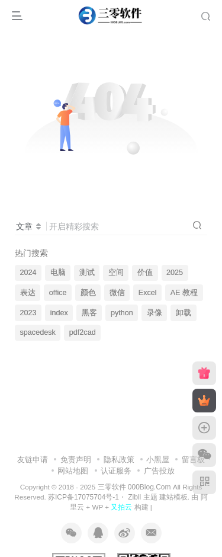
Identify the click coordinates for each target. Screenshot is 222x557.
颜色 (88, 293)
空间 (116, 272)
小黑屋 (157, 459)
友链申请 (32, 459)
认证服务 (116, 470)
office (58, 293)
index (59, 313)
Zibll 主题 (141, 497)
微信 (117, 293)
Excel (148, 293)
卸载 (183, 313)
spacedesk (38, 332)
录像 (154, 313)
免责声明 (75, 459)
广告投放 (159, 470)
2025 (174, 272)
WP (97, 507)
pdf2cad (82, 332)
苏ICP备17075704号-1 (83, 497)
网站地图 (72, 470)
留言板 (193, 459)
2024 (28, 272)
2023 (28, 313)
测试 (87, 272)
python (122, 313)
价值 (145, 272)
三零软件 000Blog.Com (135, 487)
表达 (28, 293)
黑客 (89, 313)
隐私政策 (119, 459)
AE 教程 (184, 293)
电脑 (58, 272)
